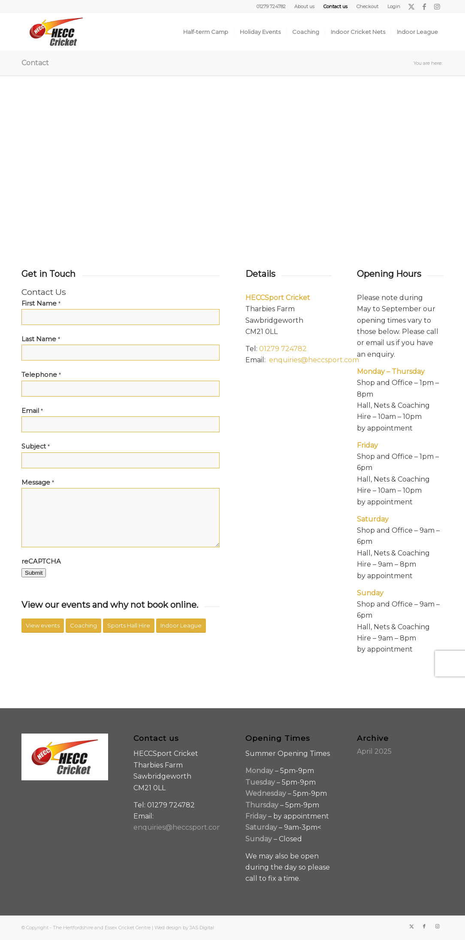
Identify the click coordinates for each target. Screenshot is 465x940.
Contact (35, 63)
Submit (33, 573)
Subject (35, 446)
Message (37, 482)
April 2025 (374, 751)
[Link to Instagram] (437, 6)
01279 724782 (283, 349)
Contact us (335, 6)
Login (393, 6)
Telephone (41, 375)
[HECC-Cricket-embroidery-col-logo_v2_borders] (56, 32)
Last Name (40, 339)
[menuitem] (304, 6)
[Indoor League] (181, 626)
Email (32, 411)
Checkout (367, 6)
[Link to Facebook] (424, 6)
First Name (40, 303)
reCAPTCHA (41, 561)
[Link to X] (411, 6)
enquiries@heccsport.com (314, 360)
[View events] (42, 626)
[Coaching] (83, 626)
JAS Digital (202, 928)
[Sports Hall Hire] (128, 626)
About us (304, 6)
